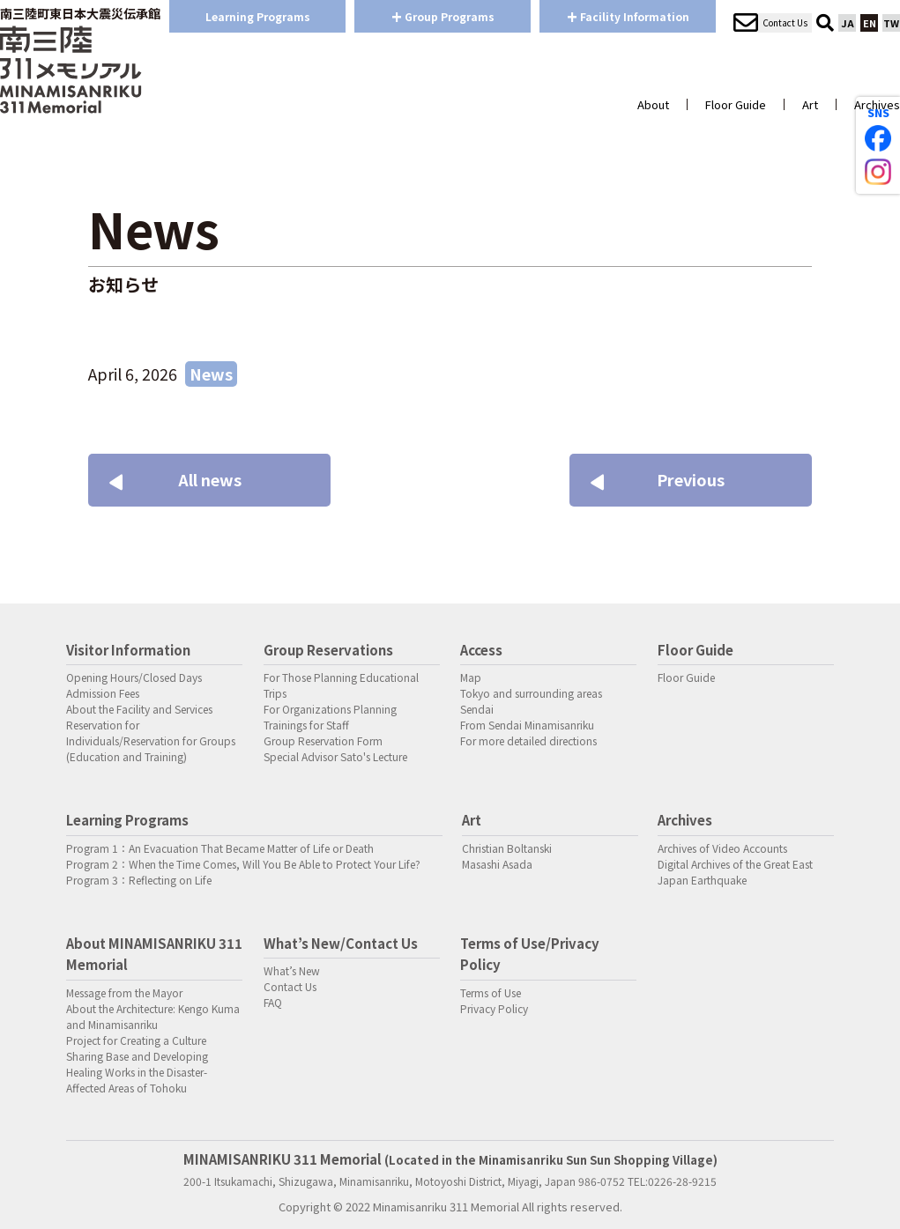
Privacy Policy (494, 1008)
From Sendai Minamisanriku (527, 724)
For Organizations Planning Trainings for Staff (330, 716)
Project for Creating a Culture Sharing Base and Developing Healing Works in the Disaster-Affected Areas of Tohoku (137, 1064)
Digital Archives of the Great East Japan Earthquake (735, 871)
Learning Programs (257, 16)
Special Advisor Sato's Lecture (335, 756)
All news (178, 479)
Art (810, 104)
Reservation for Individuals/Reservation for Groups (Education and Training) (150, 740)
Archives (877, 104)
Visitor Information (128, 649)
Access (481, 649)
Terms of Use (490, 992)
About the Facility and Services (139, 708)
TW (891, 23)
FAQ (273, 1002)
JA (847, 23)
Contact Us (290, 986)
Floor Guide (735, 104)
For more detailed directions (528, 740)
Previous (660, 479)
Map (470, 677)
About (653, 104)
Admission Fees (102, 692)
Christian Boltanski (507, 847)
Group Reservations (328, 649)
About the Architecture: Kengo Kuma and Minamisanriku (153, 1016)
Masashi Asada (497, 863)
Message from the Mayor (124, 992)
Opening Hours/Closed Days (134, 677)
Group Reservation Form (323, 740)
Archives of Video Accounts (722, 847)
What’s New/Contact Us (341, 943)
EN (869, 23)
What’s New (292, 970)
